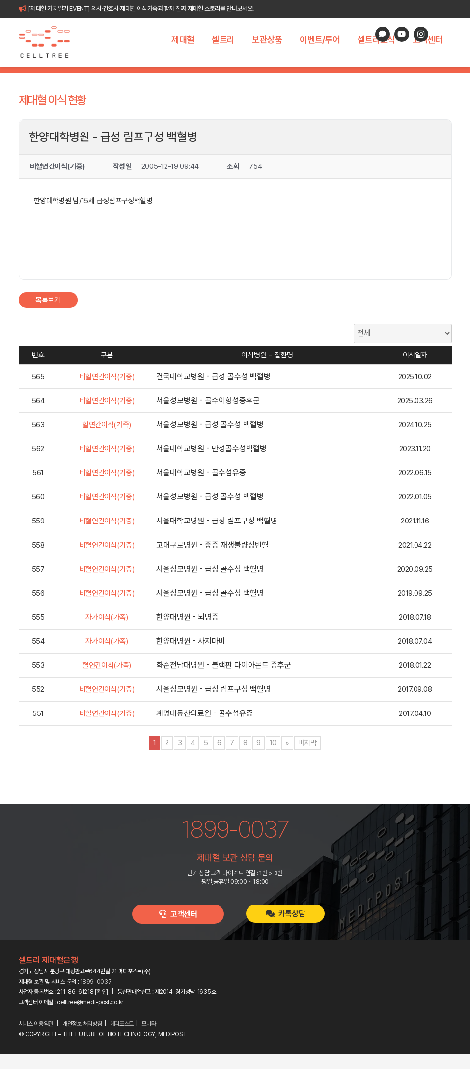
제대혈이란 (92, 77)
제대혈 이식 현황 (259, 77)
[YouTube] (401, 34)
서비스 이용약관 (36, 1038)
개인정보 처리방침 (82, 1038)
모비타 (148, 1038)
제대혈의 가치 (142, 77)
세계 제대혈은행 (199, 77)
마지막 (307, 757)
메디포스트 (122, 1038)
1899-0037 (95, 996)
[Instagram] (421, 34)
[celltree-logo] (50, 42)
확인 (101, 1006)
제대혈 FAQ (376, 77)
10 (273, 757)
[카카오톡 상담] (382, 34)
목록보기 (47, 314)
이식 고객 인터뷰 (321, 77)
